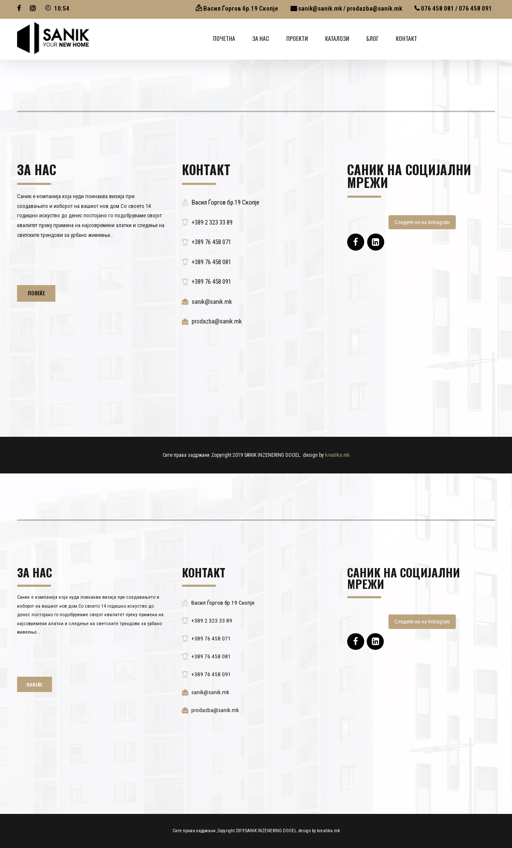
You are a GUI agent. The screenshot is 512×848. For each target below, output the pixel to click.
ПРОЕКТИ (297, 38)
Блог (372, 38)
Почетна (224, 38)
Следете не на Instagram (422, 222)
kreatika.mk (337, 455)
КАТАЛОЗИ (337, 38)
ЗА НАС (260, 38)
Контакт (406, 38)
